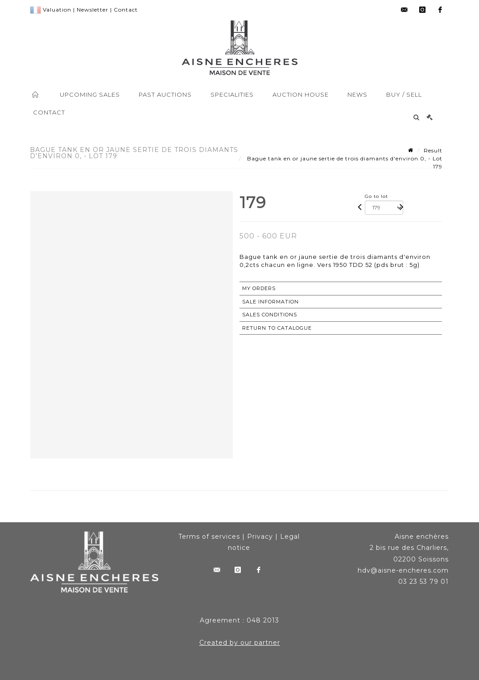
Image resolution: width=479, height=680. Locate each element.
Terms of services (209, 537)
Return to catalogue (277, 328)
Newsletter (92, 9)
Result (433, 150)
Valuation (57, 9)
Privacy (260, 537)
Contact (126, 9)
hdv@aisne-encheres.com (403, 570)
